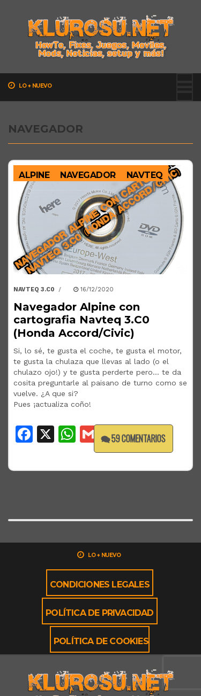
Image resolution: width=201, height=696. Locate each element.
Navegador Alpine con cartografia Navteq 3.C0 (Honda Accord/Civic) (81, 319)
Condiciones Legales (100, 584)
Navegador (88, 175)
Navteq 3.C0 (34, 289)
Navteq (144, 175)
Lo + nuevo (29, 85)
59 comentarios (133, 438)
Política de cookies (101, 641)
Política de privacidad (99, 613)
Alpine (34, 175)
